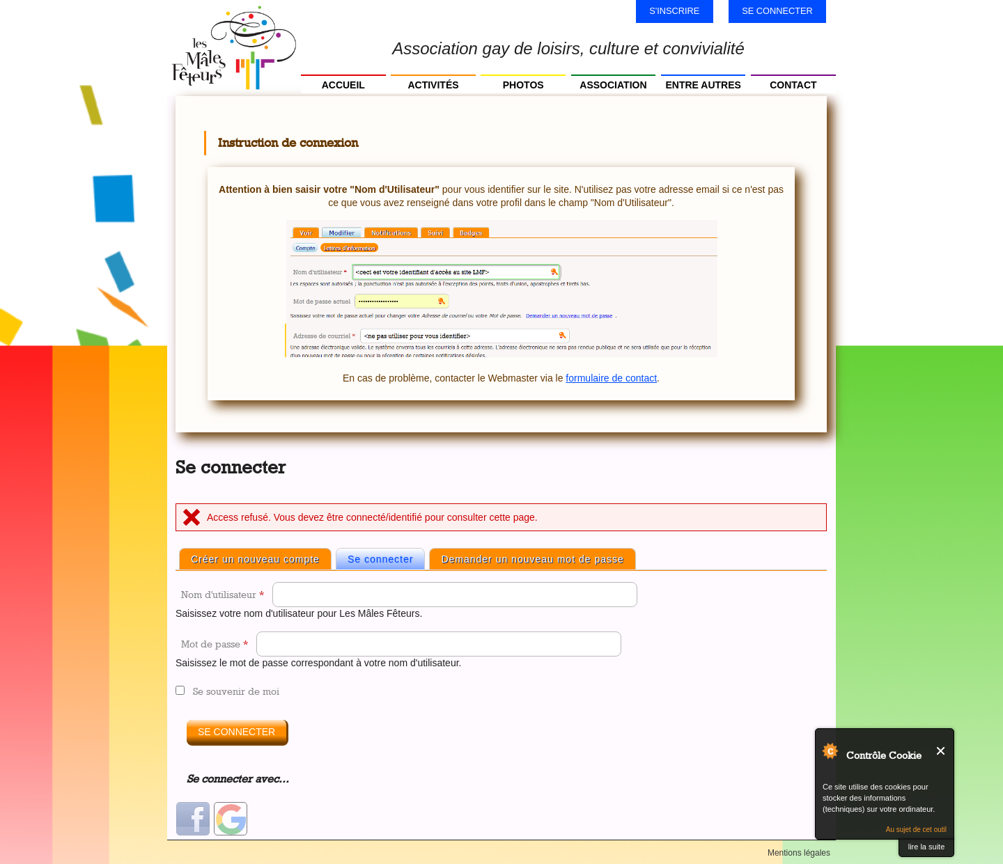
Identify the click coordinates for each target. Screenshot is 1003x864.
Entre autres (702, 85)
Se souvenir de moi (236, 691)
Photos (523, 85)
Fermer (941, 750)
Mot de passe (214, 644)
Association (613, 85)
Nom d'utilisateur (222, 594)
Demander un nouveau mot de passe (532, 559)
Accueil (343, 85)
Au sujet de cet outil (916, 829)
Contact (793, 85)
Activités (432, 85)
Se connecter (777, 11)
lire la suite (926, 846)
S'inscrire (674, 11)
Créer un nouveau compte (255, 559)
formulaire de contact (611, 378)
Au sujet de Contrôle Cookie (829, 750)
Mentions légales (799, 853)
